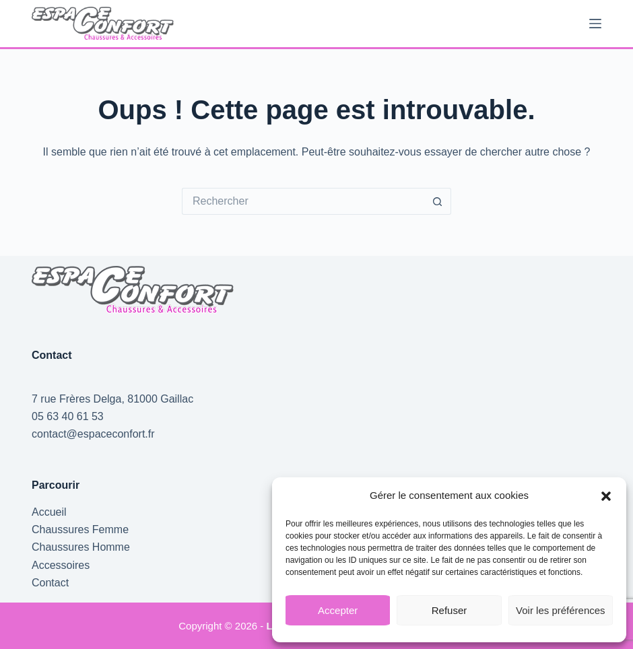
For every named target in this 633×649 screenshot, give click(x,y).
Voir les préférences (560, 610)
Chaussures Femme (80, 529)
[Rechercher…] (303, 201)
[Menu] (595, 24)
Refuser (449, 610)
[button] (606, 496)
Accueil (49, 512)
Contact (50, 582)
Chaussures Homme (81, 547)
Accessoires (61, 565)
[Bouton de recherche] (437, 201)
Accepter (338, 610)
